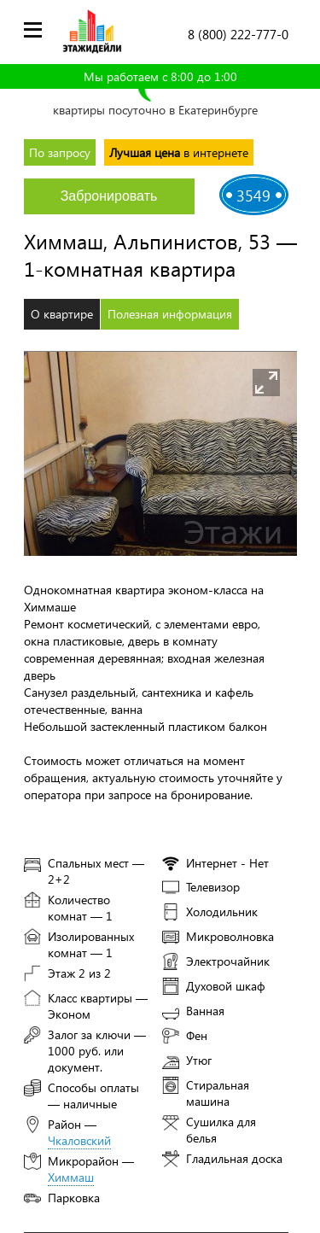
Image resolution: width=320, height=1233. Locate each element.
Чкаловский (79, 1140)
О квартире (62, 314)
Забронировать (109, 196)
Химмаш (71, 1177)
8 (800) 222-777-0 (238, 34)
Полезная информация (170, 314)
